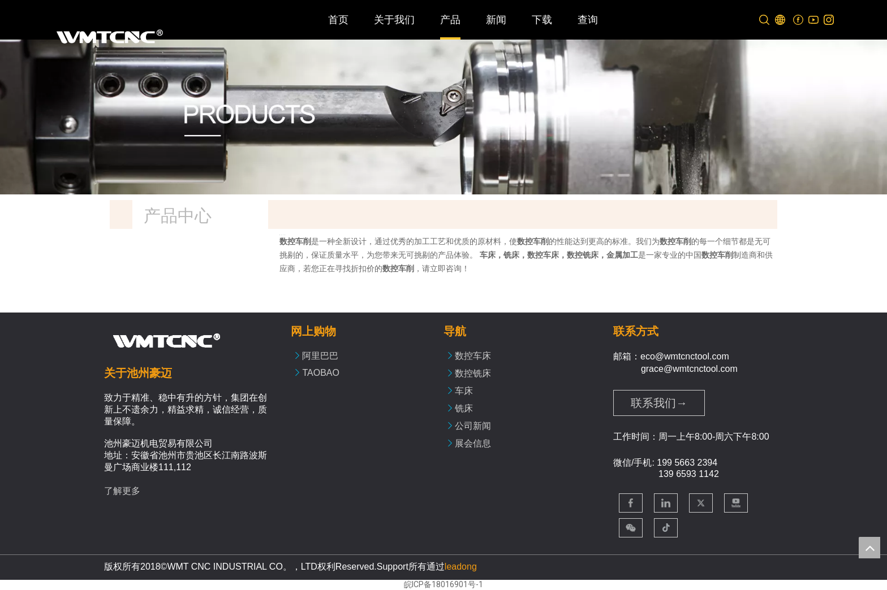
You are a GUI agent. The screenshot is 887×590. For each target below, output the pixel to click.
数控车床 (473, 356)
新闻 (496, 19)
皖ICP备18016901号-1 (443, 584)
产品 (450, 19)
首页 (338, 19)
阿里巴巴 (320, 356)
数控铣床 (473, 373)
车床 (464, 391)
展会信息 (473, 443)
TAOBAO (320, 373)
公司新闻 (473, 426)
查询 (588, 19)
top (869, 547)
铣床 (464, 408)
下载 (542, 19)
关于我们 (394, 19)
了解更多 (122, 491)
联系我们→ (659, 403)
